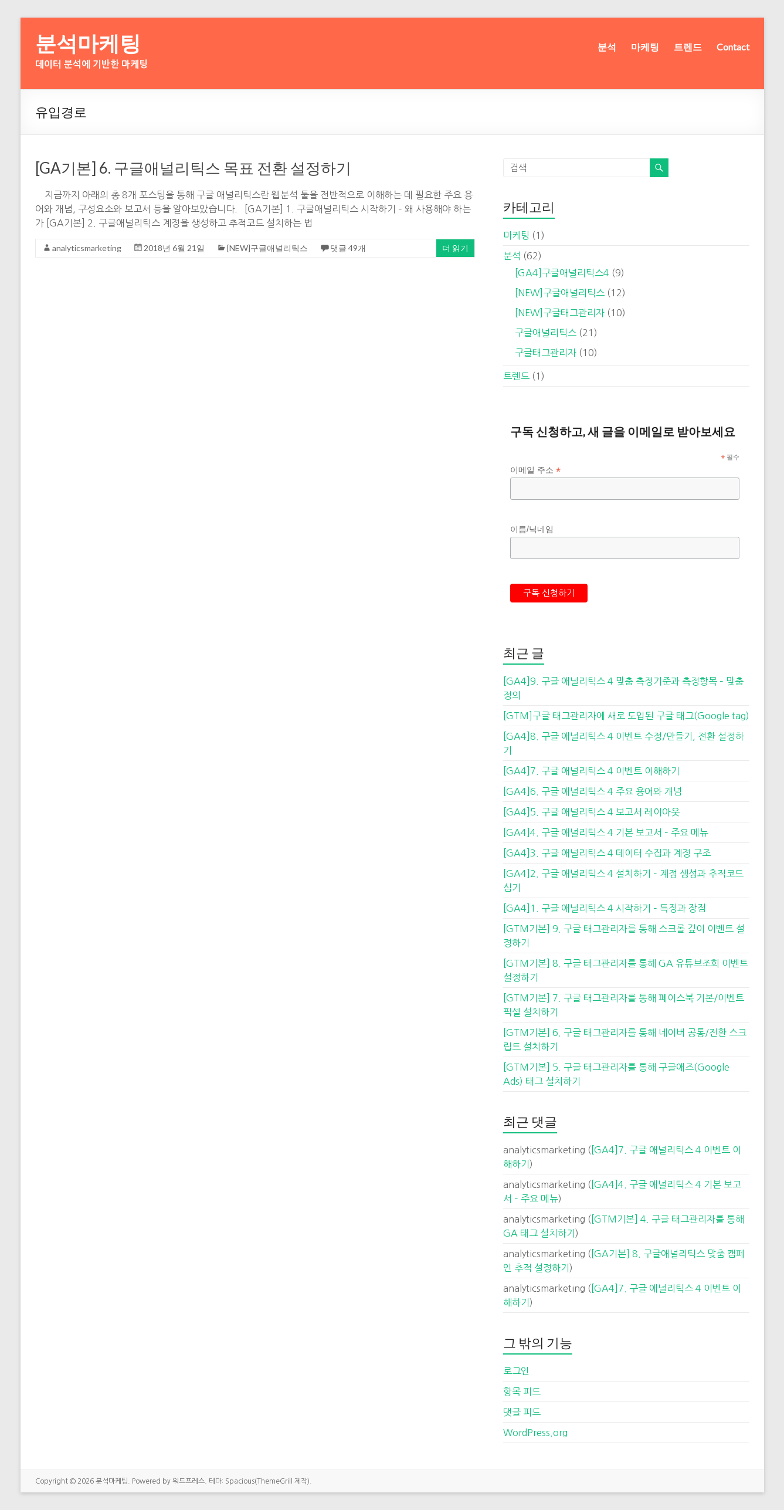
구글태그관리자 (545, 352)
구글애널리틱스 (545, 332)
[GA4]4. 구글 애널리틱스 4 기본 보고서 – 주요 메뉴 (605, 832)
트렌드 (688, 46)
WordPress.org (535, 1432)
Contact (733, 46)
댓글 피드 (522, 1412)
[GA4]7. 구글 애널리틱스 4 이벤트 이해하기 (591, 771)
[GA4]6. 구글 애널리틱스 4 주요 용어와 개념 (592, 791)
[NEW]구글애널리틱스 (267, 248)
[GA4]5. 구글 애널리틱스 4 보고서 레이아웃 (591, 812)
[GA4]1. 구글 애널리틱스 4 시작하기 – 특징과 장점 (604, 908)
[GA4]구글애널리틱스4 (562, 272)
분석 (607, 46)
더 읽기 (455, 248)
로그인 (516, 1371)
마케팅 (645, 46)
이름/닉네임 (532, 529)
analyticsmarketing (86, 248)
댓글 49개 (348, 248)
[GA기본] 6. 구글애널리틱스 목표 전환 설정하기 (193, 167)
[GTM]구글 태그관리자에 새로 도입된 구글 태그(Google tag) (626, 715)
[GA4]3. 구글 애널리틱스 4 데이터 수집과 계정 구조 (607, 853)
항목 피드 (522, 1391)
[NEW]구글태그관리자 (560, 312)
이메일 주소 (535, 470)
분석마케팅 (88, 43)
